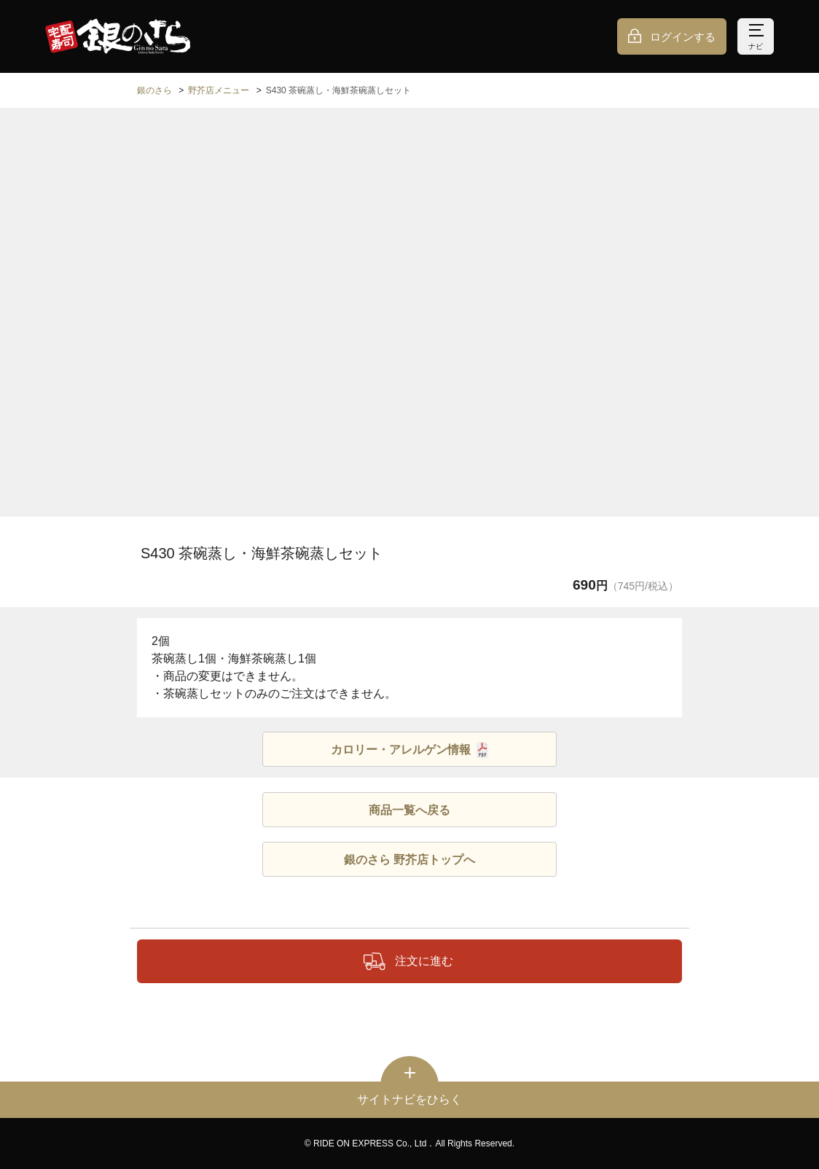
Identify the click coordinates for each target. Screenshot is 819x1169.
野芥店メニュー (218, 90)
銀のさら (154, 90)
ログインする (683, 37)
